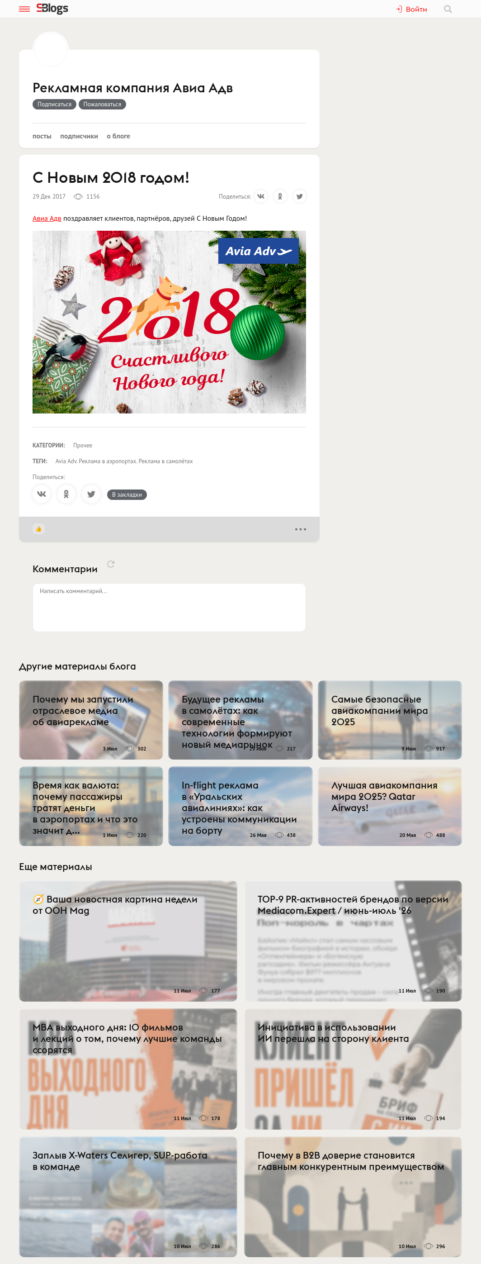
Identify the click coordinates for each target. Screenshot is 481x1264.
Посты (42, 135)
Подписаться (54, 104)
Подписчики (79, 135)
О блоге (118, 135)
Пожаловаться (103, 104)
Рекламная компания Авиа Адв (133, 88)
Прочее (82, 445)
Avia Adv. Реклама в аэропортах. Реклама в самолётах (124, 461)
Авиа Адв (47, 218)
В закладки (127, 494)
